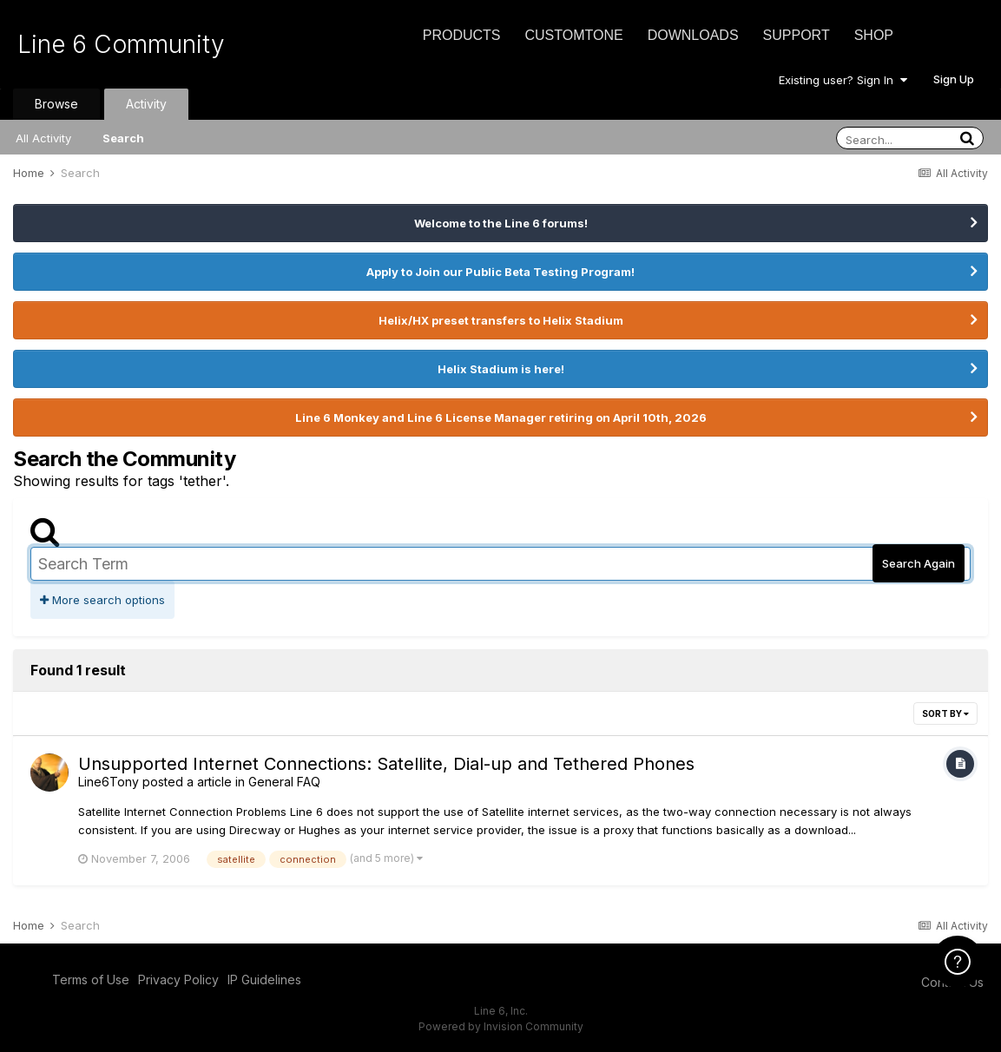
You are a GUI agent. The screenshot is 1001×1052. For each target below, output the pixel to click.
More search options (102, 600)
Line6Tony (108, 781)
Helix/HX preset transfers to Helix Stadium (501, 320)
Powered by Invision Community (500, 1026)
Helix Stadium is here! (501, 369)
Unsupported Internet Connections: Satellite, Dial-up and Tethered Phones (386, 763)
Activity (146, 103)
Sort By (945, 713)
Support (796, 35)
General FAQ (284, 781)
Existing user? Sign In (843, 80)
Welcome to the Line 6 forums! (501, 223)
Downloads (693, 35)
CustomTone (573, 35)
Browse (56, 103)
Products (462, 35)
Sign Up (953, 79)
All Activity (43, 138)
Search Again (918, 563)
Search (123, 138)
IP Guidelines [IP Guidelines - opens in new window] (264, 979)
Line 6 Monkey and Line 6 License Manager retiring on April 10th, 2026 (501, 417)
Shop (873, 35)
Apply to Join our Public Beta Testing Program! (500, 272)
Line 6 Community (121, 44)
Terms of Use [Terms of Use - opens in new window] (90, 979)
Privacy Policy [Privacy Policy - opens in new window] (178, 979)
